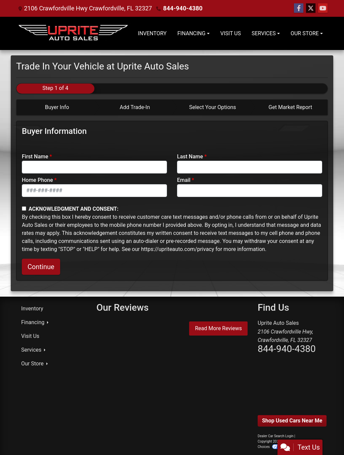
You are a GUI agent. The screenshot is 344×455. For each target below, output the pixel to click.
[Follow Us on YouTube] (323, 8)
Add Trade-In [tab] (135, 107)
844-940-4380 (182, 8)
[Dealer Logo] (74, 33)
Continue (41, 267)
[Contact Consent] (24, 208)
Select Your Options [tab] (212, 107)
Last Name (190, 156)
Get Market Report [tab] (290, 107)
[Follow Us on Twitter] (310, 8)
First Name (35, 156)
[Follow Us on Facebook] (298, 8)
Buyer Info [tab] (57, 107)
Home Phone (37, 180)
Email (183, 180)
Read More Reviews (218, 328)
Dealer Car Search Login (276, 436)
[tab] (55, 107)
